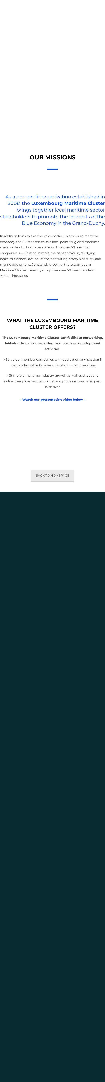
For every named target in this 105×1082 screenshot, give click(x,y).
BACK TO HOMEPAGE (52, 475)
